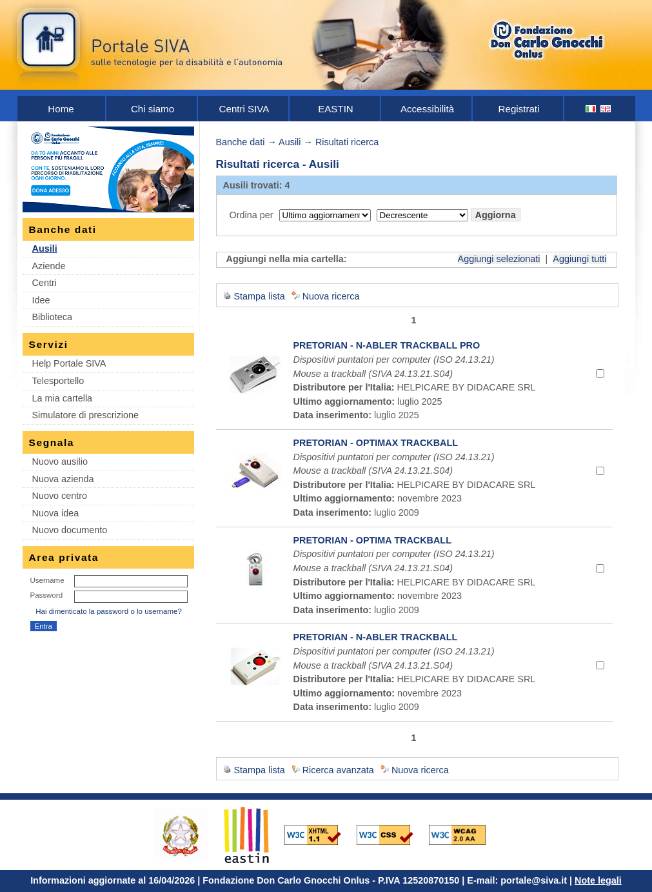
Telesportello (58, 381)
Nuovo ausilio (60, 461)
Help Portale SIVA (69, 363)
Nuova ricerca (331, 296)
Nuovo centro (60, 496)
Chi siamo (152, 108)
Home (61, 108)
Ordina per (251, 215)
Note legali (598, 880)
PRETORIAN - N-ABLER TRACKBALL (375, 637)
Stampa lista (259, 296)
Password (46, 595)
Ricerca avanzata (338, 770)
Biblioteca (52, 317)
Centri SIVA (244, 108)
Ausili (44, 248)
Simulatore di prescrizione (85, 415)
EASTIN (335, 108)
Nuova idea (55, 513)
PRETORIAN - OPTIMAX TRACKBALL (376, 443)
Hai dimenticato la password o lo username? (108, 611)
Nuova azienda (63, 479)
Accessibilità (427, 108)
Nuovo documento (70, 530)
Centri (44, 283)
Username (47, 580)
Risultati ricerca (347, 142)
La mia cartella (62, 398)
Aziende (49, 266)
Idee (41, 300)
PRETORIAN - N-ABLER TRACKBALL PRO (386, 345)
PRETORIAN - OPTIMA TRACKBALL (372, 540)
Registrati (519, 108)
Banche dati (240, 142)
